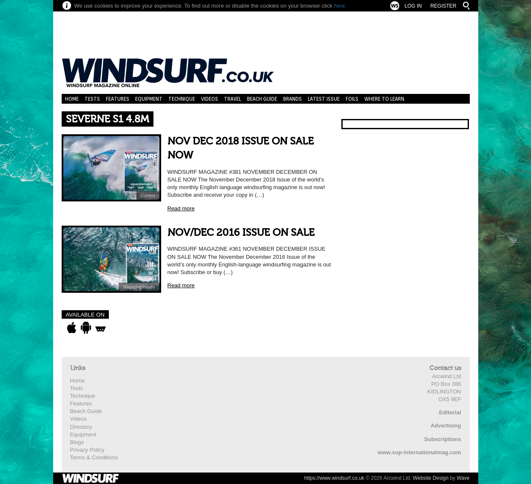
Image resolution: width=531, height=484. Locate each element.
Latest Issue (324, 99)
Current (148, 195)
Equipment (148, 99)
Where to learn (384, 99)
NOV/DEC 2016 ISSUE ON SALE (241, 232)
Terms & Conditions (94, 457)
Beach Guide (262, 99)
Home (72, 99)
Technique (181, 99)
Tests (92, 99)
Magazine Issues (139, 287)
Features (117, 99)
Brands (292, 99)
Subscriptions (442, 439)
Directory (81, 427)
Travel (232, 99)
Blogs (77, 442)
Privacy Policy (87, 450)
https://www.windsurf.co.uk (334, 478)
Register (443, 6)
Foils (352, 99)
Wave (463, 478)
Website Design (431, 478)
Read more (181, 208)
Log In (413, 6)
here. (340, 6)
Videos (209, 99)
